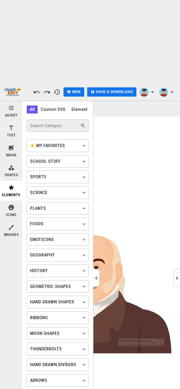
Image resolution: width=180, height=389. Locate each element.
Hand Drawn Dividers (58, 365)
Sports (58, 177)
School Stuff (58, 161)
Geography (58, 255)
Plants (58, 208)
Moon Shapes (58, 333)
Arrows (58, 380)
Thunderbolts (58, 349)
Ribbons (58, 318)
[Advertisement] (90, 41)
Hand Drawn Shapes (58, 302)
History (58, 271)
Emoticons (58, 239)
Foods (58, 224)
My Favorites (58, 146)
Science (58, 193)
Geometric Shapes (58, 286)
